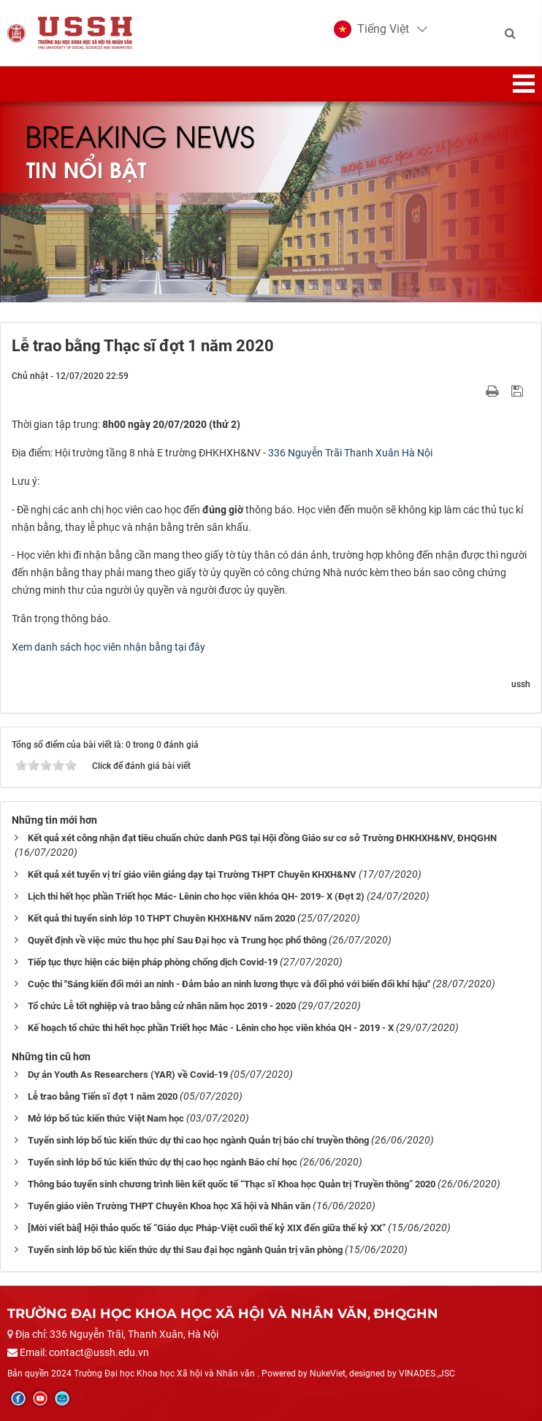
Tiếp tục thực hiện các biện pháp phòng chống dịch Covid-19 (153, 962)
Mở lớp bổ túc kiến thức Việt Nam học (106, 1118)
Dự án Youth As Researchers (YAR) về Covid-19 (128, 1074)
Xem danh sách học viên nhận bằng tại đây (108, 647)
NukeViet (328, 1373)
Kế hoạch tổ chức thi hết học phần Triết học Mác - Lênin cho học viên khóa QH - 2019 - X (211, 1027)
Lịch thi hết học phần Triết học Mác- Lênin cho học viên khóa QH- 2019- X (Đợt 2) (196, 896)
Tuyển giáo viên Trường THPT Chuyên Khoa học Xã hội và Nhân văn (169, 1205)
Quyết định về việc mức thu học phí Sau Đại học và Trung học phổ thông (177, 940)
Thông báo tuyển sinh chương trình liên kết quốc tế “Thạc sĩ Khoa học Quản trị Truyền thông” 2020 (231, 1184)
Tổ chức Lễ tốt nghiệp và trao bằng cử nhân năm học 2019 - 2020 (162, 1005)
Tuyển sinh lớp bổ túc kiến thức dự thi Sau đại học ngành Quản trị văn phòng (185, 1249)
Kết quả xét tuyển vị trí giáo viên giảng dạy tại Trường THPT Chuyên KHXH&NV (192, 874)
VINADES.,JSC (427, 1373)
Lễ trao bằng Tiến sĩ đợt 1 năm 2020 (103, 1096)
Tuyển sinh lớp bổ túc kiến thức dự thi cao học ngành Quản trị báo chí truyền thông (198, 1140)
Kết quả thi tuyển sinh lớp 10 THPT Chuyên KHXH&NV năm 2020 (161, 918)
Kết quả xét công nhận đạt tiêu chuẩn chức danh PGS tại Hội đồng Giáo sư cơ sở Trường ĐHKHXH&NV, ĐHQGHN (262, 837)
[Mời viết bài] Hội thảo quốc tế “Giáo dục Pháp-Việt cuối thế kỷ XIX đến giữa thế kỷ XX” (207, 1227)
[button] (371, 29)
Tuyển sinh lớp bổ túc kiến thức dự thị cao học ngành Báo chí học (162, 1162)
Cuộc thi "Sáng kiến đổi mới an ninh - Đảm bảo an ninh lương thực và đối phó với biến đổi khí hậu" (229, 983)
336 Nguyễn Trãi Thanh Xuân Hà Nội (350, 453)
